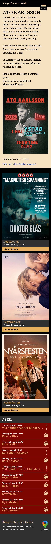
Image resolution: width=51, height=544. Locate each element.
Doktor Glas (10, 436)
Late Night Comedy (15, 452)
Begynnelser (10, 461)
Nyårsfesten (10, 494)
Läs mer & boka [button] (11, 249)
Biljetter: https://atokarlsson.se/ (19, 164)
